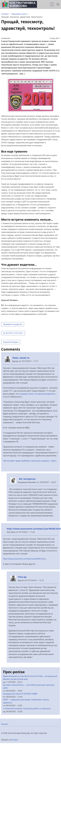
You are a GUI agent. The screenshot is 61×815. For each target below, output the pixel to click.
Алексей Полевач (10, 342)
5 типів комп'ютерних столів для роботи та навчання (26, 708)
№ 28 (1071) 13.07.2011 (13, 333)
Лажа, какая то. (21, 357)
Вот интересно (26, 478)
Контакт (4, 724)
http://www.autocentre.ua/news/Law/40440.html (34, 528)
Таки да (22, 576)
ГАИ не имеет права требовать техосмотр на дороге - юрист (29, 460)
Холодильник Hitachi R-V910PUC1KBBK (20, 694)
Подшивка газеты (19, 14)
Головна (5, 14)
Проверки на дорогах (12, 324)
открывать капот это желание (37, 394)
